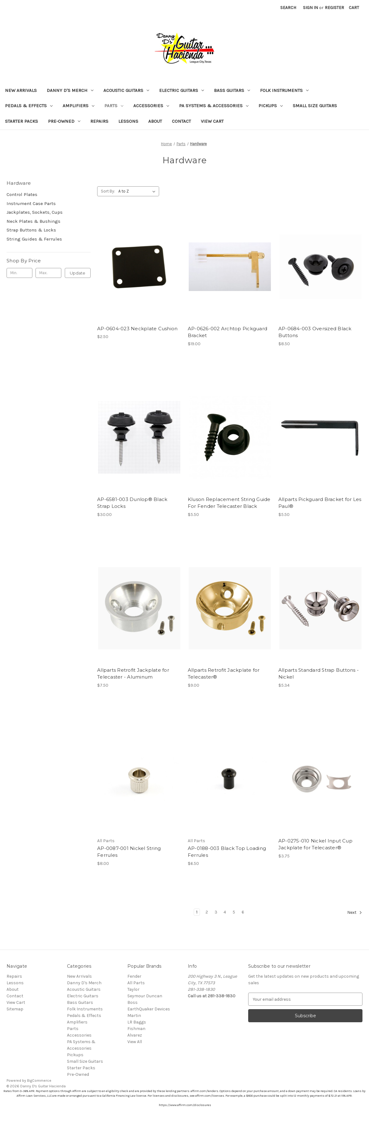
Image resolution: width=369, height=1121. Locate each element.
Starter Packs (21, 121)
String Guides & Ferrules (34, 239)
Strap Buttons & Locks (31, 230)
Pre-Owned (64, 121)
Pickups (270, 105)
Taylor (133, 989)
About (155, 121)
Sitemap (15, 1009)
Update (77, 272)
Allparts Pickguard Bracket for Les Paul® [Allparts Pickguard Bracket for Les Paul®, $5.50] (320, 502)
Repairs (99, 121)
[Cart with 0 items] (353, 7)
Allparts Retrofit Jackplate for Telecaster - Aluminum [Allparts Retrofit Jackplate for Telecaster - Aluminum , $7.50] (133, 673)
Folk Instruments (284, 90)
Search (288, 7)
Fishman (136, 1028)
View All (134, 1041)
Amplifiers (78, 105)
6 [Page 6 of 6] (243, 912)
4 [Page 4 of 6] (225, 912)
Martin (134, 1015)
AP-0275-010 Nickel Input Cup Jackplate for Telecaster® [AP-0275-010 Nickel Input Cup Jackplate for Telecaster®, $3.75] (315, 844)
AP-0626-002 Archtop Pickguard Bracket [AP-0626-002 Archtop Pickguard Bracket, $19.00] (227, 332)
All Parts (136, 982)
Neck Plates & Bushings (33, 221)
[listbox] (138, 191)
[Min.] (19, 273)
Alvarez (134, 1035)
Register (334, 7)
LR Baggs (136, 1022)
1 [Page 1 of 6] (196, 912)
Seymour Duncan (144, 996)
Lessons (128, 121)
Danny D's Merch (70, 90)
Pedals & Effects (29, 105)
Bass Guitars (232, 90)
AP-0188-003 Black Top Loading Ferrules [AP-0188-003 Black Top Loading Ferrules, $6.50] (227, 851)
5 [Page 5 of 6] (234, 912)
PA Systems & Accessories (213, 105)
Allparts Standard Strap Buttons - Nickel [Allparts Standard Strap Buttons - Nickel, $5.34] (318, 673)
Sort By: (108, 191)
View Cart (212, 121)
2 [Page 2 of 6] (207, 912)
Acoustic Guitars (126, 90)
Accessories (151, 105)
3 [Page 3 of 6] (216, 912)
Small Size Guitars (315, 105)
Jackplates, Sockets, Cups (35, 212)
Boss (132, 1002)
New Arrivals (21, 90)
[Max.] (48, 273)
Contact (181, 121)
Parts (113, 105)
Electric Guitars (181, 90)
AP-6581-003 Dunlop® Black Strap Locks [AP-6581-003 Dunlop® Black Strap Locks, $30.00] (132, 502)
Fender (134, 976)
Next (354, 912)
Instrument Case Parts (31, 203)
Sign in (310, 7)
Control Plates (22, 194)
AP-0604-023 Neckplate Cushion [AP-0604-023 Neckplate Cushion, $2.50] (137, 329)
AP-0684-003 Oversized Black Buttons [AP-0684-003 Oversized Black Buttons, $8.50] (315, 332)
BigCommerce (39, 1080)
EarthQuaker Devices (148, 1009)
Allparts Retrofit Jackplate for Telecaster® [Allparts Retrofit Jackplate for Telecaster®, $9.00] (224, 673)
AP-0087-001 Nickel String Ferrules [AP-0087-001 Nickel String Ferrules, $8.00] (129, 851)
